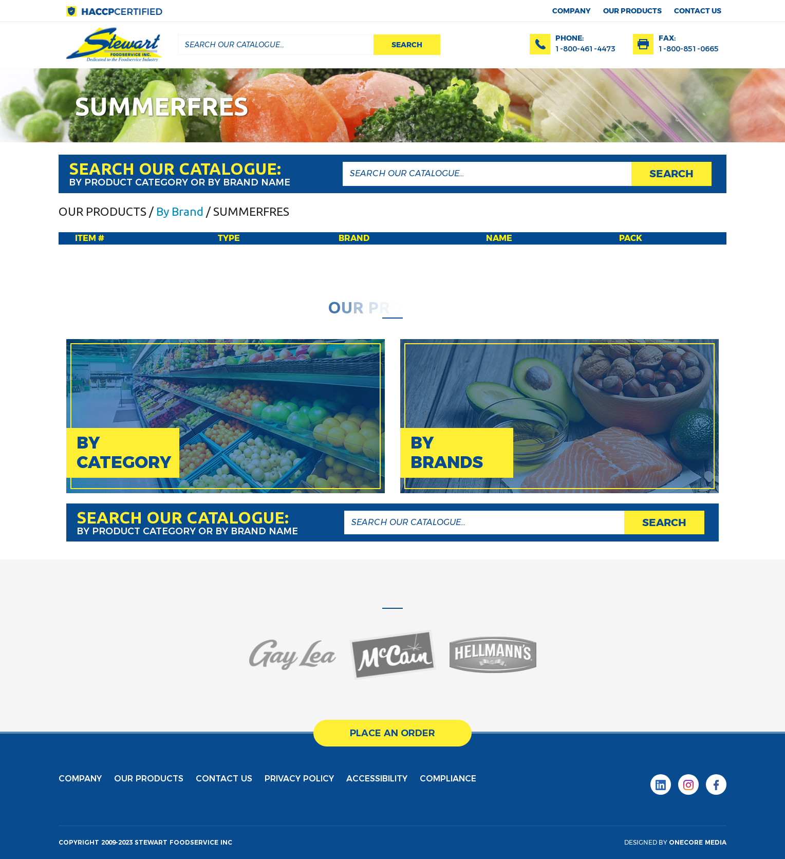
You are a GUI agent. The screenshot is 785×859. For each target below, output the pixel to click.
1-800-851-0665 (689, 48)
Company (571, 10)
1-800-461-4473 (585, 48)
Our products (632, 10)
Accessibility (376, 778)
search (406, 44)
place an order (392, 733)
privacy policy (299, 778)
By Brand (179, 211)
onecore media (697, 842)
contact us (697, 10)
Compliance (448, 778)
